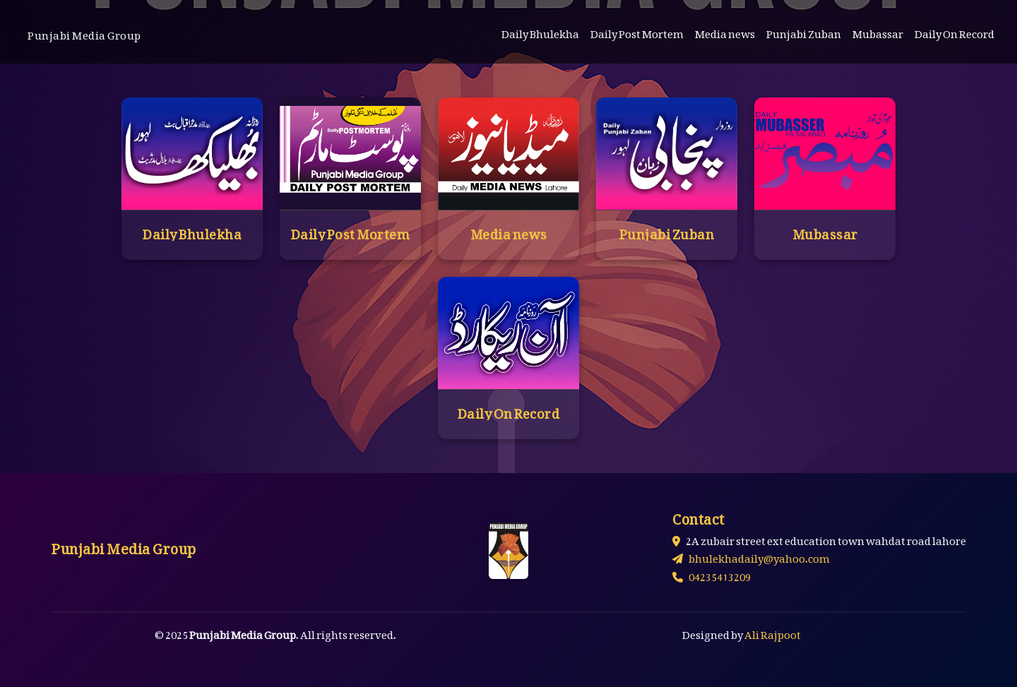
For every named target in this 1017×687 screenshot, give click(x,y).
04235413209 (711, 574)
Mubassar (877, 31)
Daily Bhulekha (540, 31)
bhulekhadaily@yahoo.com (751, 555)
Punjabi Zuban (803, 31)
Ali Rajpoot (772, 632)
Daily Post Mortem (637, 31)
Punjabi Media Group (84, 32)
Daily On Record (954, 31)
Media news (725, 31)
